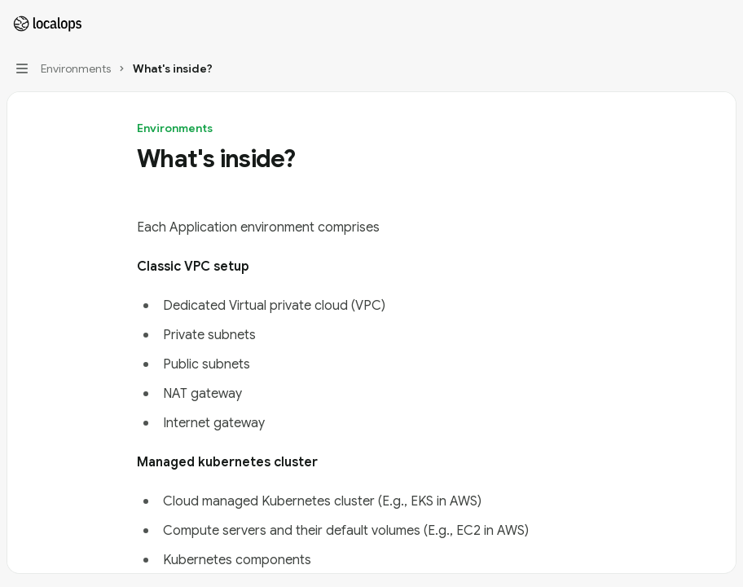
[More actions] (722, 22)
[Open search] (691, 23)
